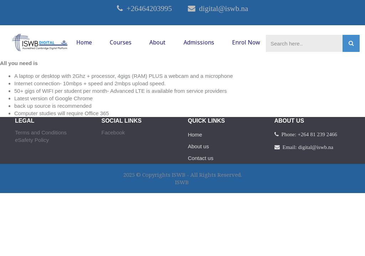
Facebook (113, 132)
